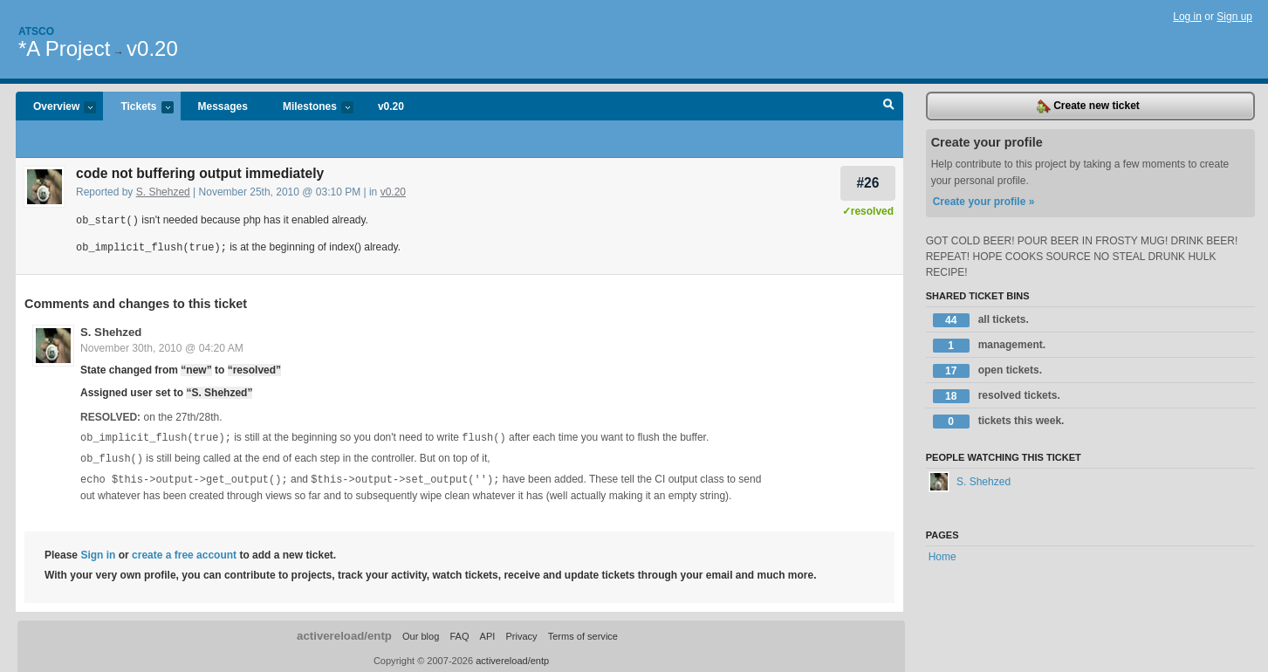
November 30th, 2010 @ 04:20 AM (161, 346)
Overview (56, 107)
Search (888, 106)
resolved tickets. (996, 396)
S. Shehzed (163, 192)
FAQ (459, 632)
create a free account (184, 551)
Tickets (138, 107)
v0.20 (152, 48)
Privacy (521, 632)
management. (989, 346)
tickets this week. (999, 422)
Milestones (309, 107)
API (488, 632)
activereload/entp (344, 631)
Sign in (97, 551)
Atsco (36, 31)
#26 (867, 182)
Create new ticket (1088, 106)
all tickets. (981, 320)
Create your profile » (984, 201)
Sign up (1234, 16)
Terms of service (583, 632)
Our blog (420, 632)
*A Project (64, 48)
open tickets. (987, 371)
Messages (223, 106)
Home (942, 557)
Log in (1187, 16)
